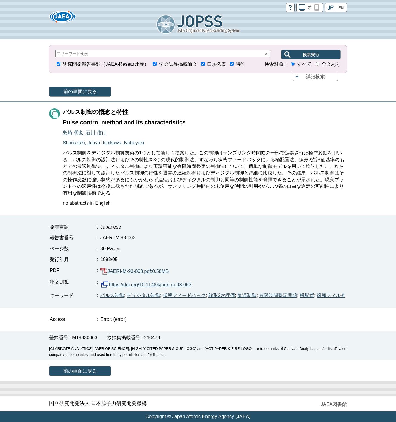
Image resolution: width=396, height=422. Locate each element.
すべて (304, 64)
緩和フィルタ (331, 295)
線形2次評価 (221, 295)
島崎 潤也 (73, 132)
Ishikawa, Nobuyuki (123, 142)
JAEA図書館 (334, 404)
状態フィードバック (184, 295)
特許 (240, 64)
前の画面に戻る (80, 91)
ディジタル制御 (143, 295)
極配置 (307, 295)
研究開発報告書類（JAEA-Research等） (106, 64)
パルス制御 (112, 295)
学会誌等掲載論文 (178, 64)
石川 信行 (96, 132)
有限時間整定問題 (278, 295)
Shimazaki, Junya (81, 142)
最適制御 (246, 295)
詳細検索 (315, 76)
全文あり (331, 64)
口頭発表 (216, 64)
